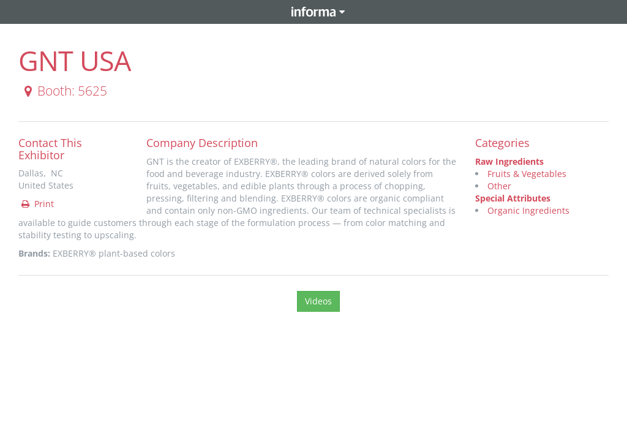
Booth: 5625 (63, 90)
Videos (318, 301)
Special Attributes (512, 198)
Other (499, 186)
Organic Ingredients (528, 210)
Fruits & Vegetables (526, 173)
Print (37, 203)
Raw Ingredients (509, 161)
